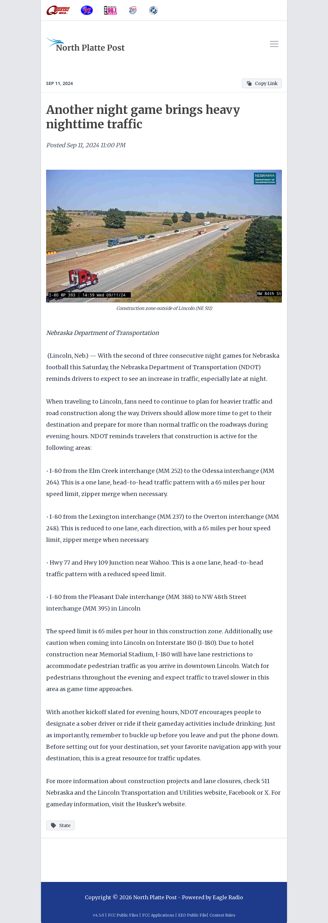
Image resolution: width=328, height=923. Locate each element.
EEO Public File (192, 915)
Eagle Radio (228, 897)
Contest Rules (222, 915)
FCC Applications (158, 915)
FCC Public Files (123, 915)
